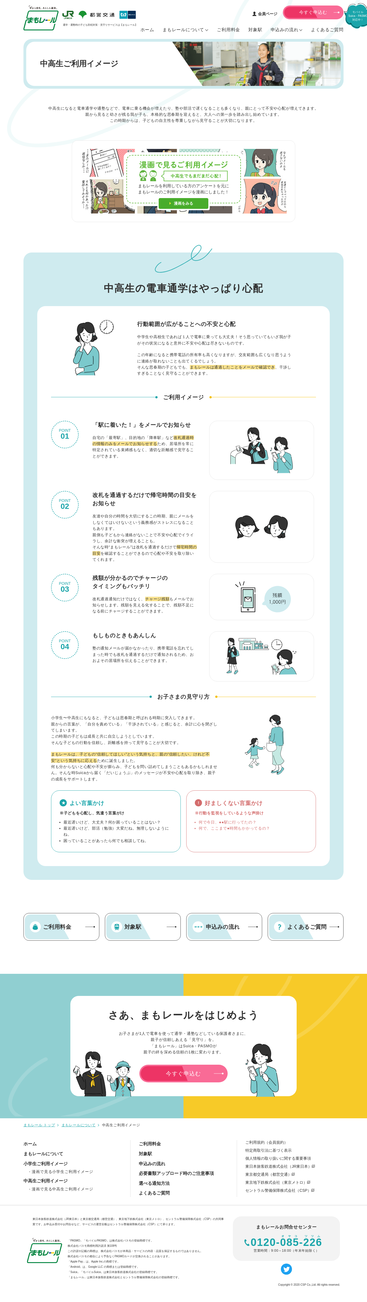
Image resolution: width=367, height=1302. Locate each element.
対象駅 (145, 1153)
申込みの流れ (152, 1163)
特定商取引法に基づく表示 (268, 1150)
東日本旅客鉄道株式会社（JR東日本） (280, 1166)
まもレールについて (43, 1153)
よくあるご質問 (154, 1193)
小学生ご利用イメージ (45, 1163)
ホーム (30, 1143)
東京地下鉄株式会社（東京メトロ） (277, 1182)
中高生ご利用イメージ (45, 1181)
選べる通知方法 (154, 1183)
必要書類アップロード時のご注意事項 (176, 1173)
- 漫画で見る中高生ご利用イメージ (61, 1189)
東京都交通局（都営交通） (270, 1174)
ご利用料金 (150, 1143)
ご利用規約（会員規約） (266, 1142)
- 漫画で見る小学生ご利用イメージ (61, 1171)
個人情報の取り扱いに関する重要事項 (278, 1158)
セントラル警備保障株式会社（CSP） (279, 1190)
